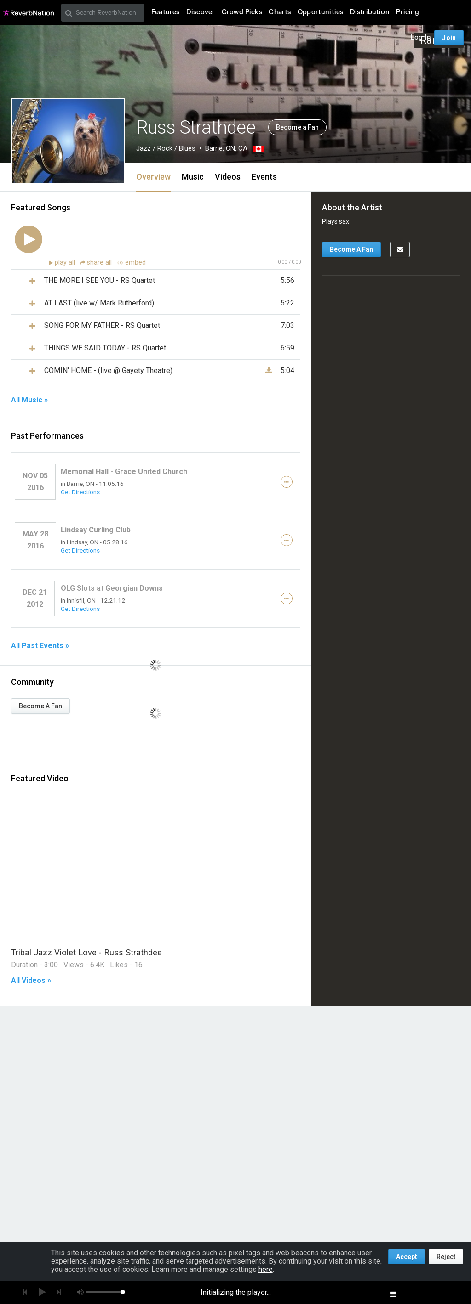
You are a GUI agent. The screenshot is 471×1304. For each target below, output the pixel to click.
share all (97, 262)
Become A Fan (40, 706)
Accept (406, 1256)
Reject (446, 1256)
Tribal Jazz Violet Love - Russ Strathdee (86, 952)
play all (66, 262)
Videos (228, 176)
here (265, 1269)
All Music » (29, 400)
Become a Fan (297, 127)
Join (449, 37)
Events (264, 176)
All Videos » (31, 981)
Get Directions (80, 492)
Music (193, 176)
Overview (153, 176)
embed (131, 262)
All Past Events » (40, 646)
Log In (421, 37)
